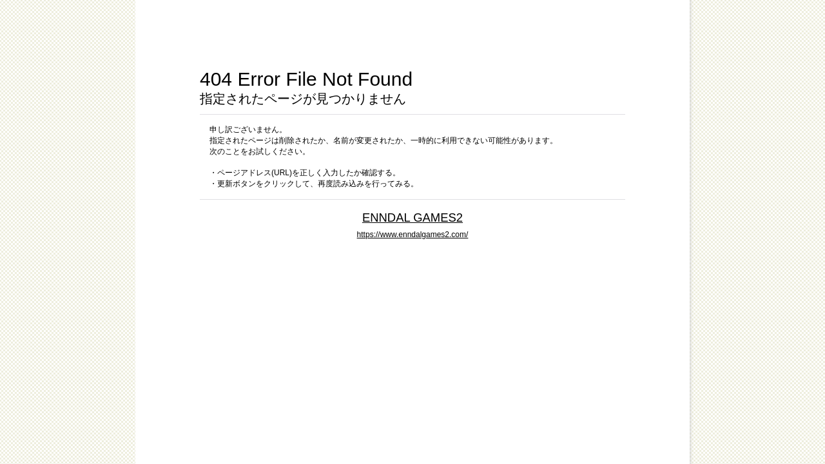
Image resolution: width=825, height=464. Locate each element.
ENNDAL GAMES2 (412, 217)
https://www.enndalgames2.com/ (413, 234)
